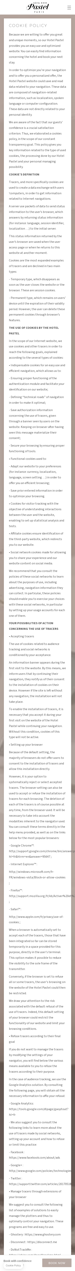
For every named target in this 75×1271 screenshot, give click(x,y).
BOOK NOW (56, 1263)
